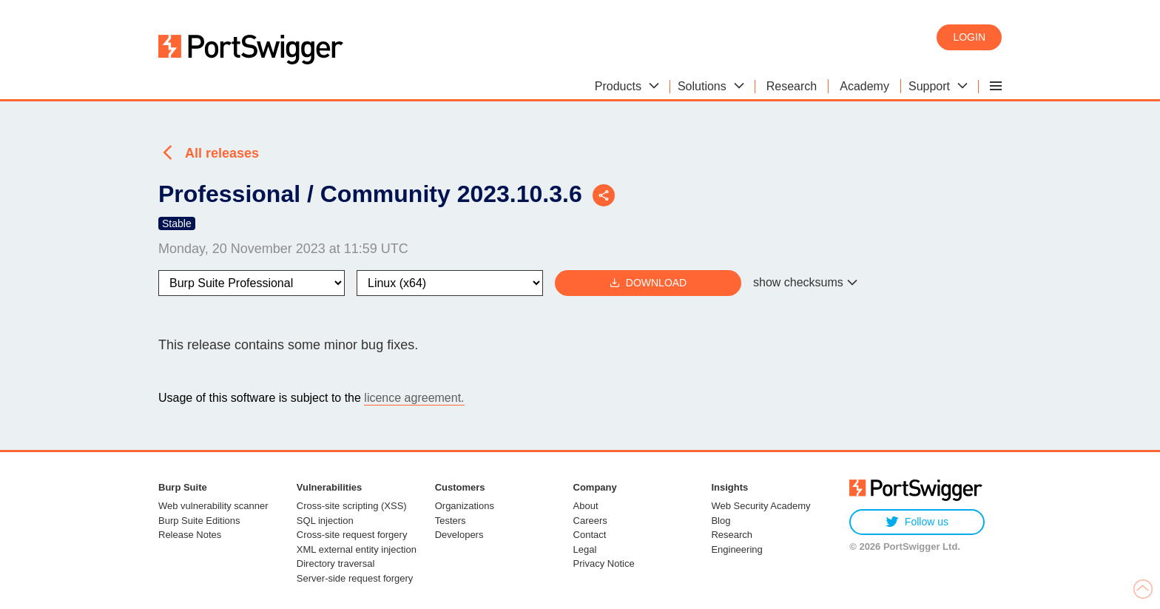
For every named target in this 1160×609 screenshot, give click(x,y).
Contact (590, 534)
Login (969, 37)
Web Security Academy (760, 505)
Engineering (736, 549)
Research (731, 534)
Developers (459, 534)
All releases (222, 153)
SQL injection (325, 520)
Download (648, 283)
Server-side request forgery (355, 578)
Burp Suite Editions (199, 520)
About (585, 505)
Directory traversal (335, 563)
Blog (720, 520)
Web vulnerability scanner (213, 505)
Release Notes (189, 534)
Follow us (917, 522)
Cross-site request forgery (352, 534)
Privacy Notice (604, 563)
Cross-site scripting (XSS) (352, 505)
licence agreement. (414, 397)
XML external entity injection (357, 549)
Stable (177, 223)
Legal (585, 549)
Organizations (464, 505)
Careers (590, 520)
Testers (450, 520)
